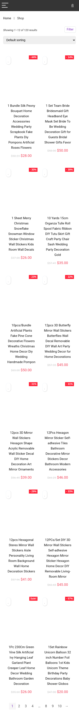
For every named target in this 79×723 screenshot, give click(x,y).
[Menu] (5, 5)
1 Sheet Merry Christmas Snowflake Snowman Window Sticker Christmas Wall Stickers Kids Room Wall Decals (21, 233)
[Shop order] (39, 40)
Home (7, 18)
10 (60, 706)
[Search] (72, 5)
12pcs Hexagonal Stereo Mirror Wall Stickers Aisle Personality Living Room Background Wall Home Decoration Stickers (21, 555)
